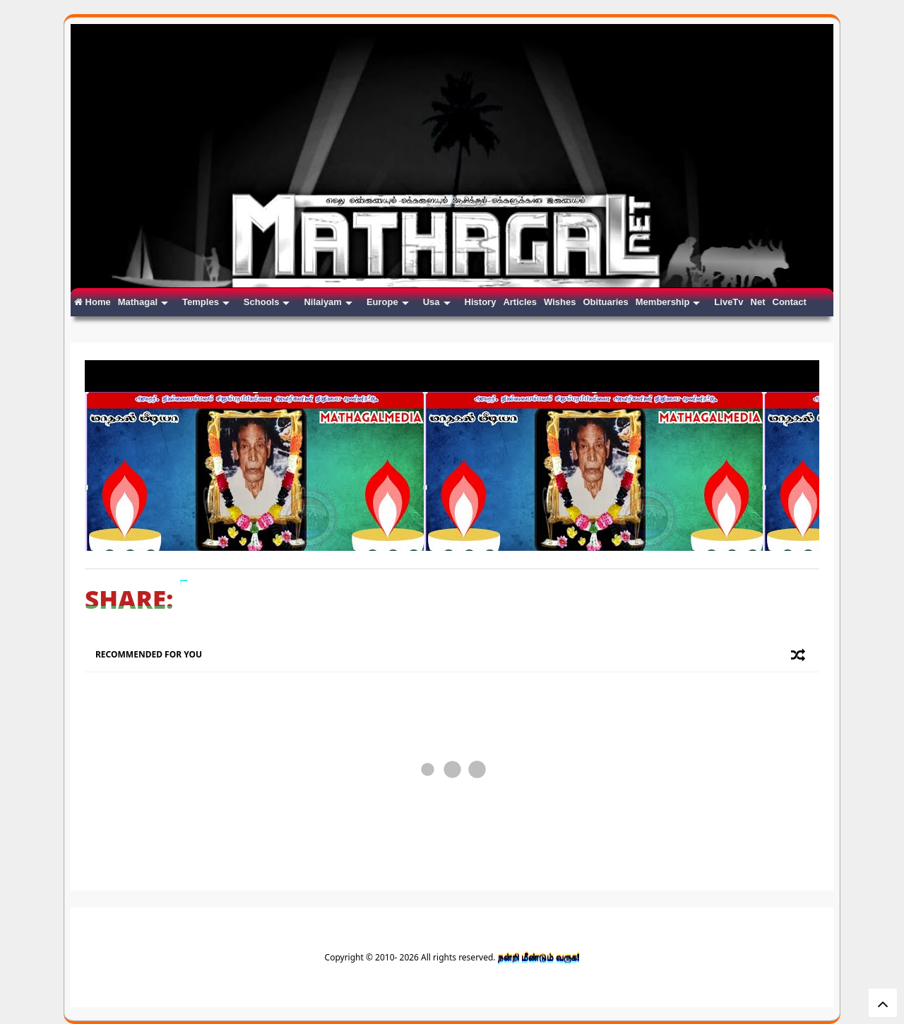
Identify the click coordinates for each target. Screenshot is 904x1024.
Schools (267, 302)
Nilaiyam (328, 302)
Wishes (560, 302)
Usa (437, 302)
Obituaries (605, 302)
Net (758, 302)
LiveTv (728, 302)
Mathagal (143, 302)
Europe (388, 302)
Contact (790, 302)
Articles (520, 302)
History (480, 302)
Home (92, 302)
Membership (668, 302)
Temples (206, 302)
